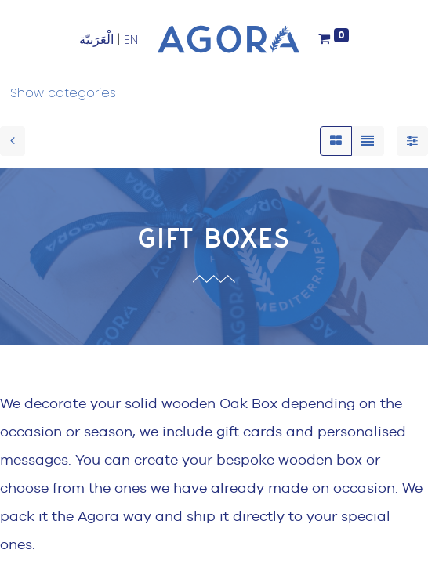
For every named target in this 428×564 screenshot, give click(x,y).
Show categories (63, 93)
